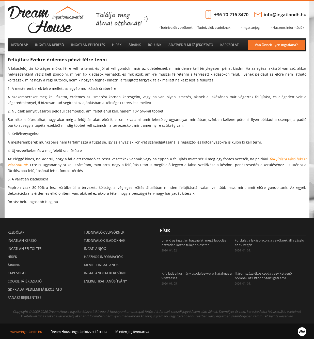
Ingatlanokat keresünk (105, 273)
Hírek (116, 45)
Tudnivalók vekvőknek (104, 232)
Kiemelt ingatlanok (101, 265)
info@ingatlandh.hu (285, 14)
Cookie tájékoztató (25, 281)
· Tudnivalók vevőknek (175, 27)
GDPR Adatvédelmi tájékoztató (35, 289)
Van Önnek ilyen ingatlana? (276, 45)
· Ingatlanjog (250, 27)
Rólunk (154, 45)
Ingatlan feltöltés (88, 45)
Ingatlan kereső (49, 45)
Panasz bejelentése (24, 297)
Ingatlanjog (95, 248)
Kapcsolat (229, 45)
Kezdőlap (19, 45)
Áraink (135, 45)
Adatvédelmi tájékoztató (190, 45)
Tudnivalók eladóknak (104, 240)
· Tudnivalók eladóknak (213, 27)
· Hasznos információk (287, 27)
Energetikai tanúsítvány (105, 281)
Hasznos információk (103, 257)
